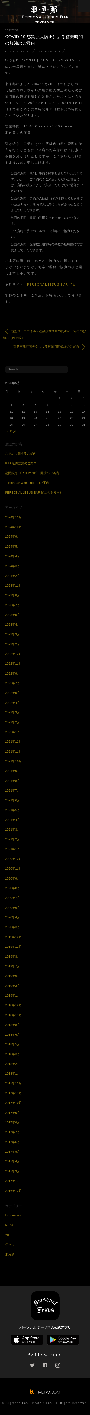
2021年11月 (13, 751)
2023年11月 (13, 585)
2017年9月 (12, 1112)
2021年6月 (12, 800)
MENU (9, 1225)
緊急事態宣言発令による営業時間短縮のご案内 (49, 347)
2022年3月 (12, 712)
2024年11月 (13, 517)
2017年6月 (12, 1142)
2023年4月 (12, 624)
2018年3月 (12, 1054)
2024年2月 (12, 576)
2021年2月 (12, 839)
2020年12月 (13, 859)
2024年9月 (12, 536)
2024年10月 (13, 527)
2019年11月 (13, 946)
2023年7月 (12, 605)
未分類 (9, 1254)
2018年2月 (12, 1064)
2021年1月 (12, 849)
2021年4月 (12, 819)
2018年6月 (12, 1034)
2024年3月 (12, 566)
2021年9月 (12, 771)
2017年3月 (12, 1171)
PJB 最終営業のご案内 (20, 463)
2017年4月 (12, 1161)
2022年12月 (13, 654)
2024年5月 (12, 546)
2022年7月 (12, 683)
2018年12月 (13, 1005)
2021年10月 (13, 761)
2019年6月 (12, 976)
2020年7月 (12, 898)
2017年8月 (12, 1122)
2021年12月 (13, 741)
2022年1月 (12, 732)
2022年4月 (12, 702)
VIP (7, 1235)
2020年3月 (12, 927)
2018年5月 (12, 1044)
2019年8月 (12, 956)
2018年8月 (12, 1024)
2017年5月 (12, 1151)
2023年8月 (12, 595)
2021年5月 (12, 810)
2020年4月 (12, 917)
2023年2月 (12, 644)
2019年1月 (12, 995)
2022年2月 (12, 722)
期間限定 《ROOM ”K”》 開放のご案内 (32, 473)
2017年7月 (12, 1132)
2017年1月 (12, 1181)
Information (48, 51)
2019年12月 (13, 937)
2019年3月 (12, 986)
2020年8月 (12, 888)
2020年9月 (12, 878)
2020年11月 (13, 868)
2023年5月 (12, 614)
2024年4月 (12, 556)
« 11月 (11, 431)
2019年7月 (12, 966)
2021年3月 (12, 829)
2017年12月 (13, 1083)
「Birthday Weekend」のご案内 (27, 482)
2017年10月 (13, 1103)
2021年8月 (12, 781)
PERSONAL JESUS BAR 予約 (52, 284)
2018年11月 (13, 1015)
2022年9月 (12, 673)
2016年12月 (13, 1191)
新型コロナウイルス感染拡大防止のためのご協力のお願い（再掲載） (44, 334)
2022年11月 (13, 663)
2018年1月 (12, 1073)
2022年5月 (12, 693)
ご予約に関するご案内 (20, 453)
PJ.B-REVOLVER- (17, 51)
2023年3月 (12, 634)
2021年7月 (12, 790)
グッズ (9, 1244)
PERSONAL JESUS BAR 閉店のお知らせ (34, 492)
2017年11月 (13, 1093)
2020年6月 (12, 907)
